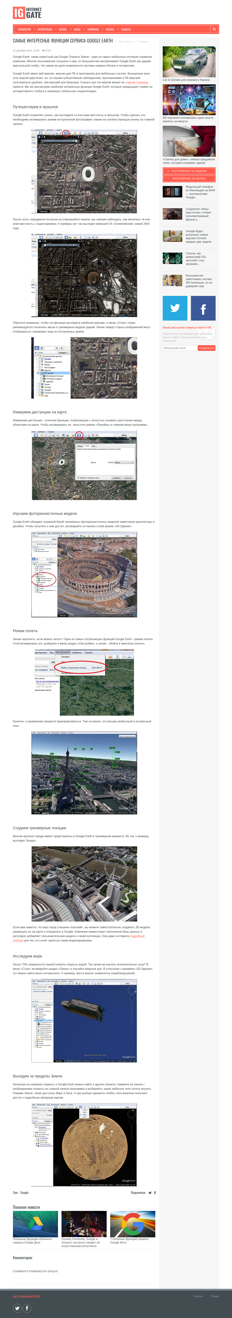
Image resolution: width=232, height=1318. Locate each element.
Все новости (126, 41)
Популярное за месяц (189, 178)
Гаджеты (124, 29)
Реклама (215, 1287)
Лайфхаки (91, 29)
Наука (75, 29)
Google (24, 1192)
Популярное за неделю (189, 170)
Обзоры (108, 29)
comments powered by (35, 1262)
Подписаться (206, 348)
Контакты (198, 1287)
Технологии (24, 29)
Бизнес (61, 29)
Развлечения (43, 29)
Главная (143, 41)
